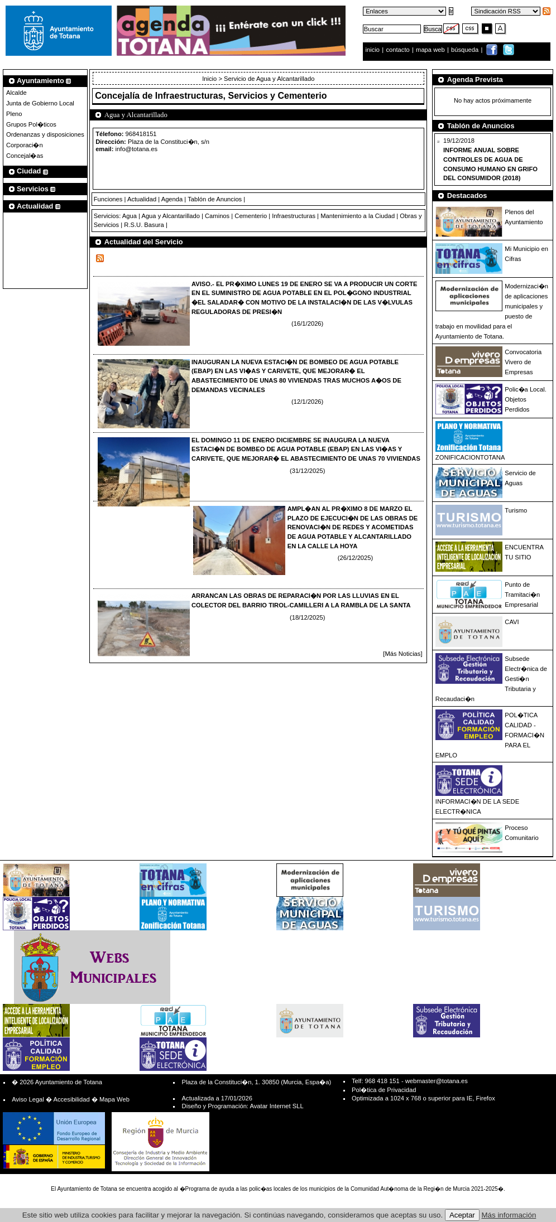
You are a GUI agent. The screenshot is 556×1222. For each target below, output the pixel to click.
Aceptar (462, 1215)
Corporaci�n (24, 145)
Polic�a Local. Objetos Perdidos (525, 399)
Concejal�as (24, 155)
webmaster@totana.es (436, 1081)
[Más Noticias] (402, 653)
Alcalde (16, 92)
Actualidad (141, 199)
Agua (129, 215)
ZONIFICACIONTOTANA (470, 457)
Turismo (516, 510)
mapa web (431, 49)
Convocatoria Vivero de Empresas (523, 362)
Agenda (172, 199)
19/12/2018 (490, 159)
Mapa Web (114, 1099)
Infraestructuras (293, 215)
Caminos (217, 215)
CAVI (512, 622)
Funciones (108, 199)
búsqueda (465, 49)
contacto (397, 49)
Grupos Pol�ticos (31, 124)
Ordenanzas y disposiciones (45, 134)
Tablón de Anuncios (215, 199)
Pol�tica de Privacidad (384, 1089)
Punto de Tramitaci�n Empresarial (522, 594)
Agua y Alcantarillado (170, 215)
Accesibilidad (71, 1099)
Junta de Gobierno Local (40, 103)
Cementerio (250, 215)
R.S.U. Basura (144, 224)
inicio (374, 49)
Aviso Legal (28, 1099)
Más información (509, 1215)
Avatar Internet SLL (276, 1106)
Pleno (14, 113)
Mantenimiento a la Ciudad (357, 215)
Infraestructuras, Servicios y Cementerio (241, 95)
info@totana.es (136, 149)
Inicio (210, 78)
